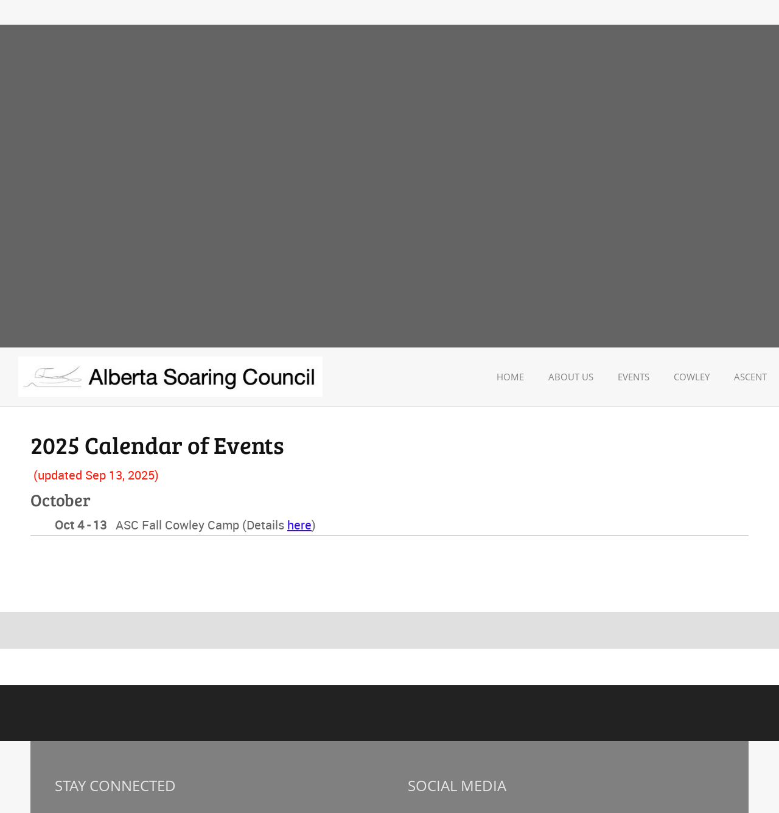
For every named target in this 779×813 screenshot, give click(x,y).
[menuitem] (510, 377)
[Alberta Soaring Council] (170, 377)
